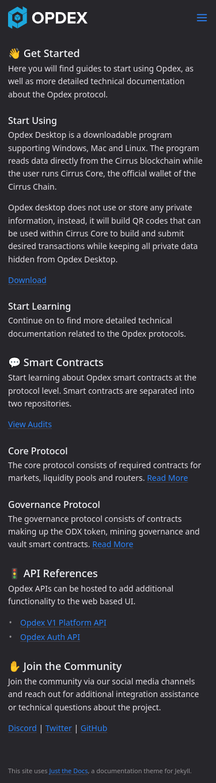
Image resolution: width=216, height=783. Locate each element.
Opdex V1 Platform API (63, 622)
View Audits (30, 424)
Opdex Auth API (50, 636)
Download (27, 279)
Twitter (59, 727)
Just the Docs (68, 770)
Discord (22, 727)
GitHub (94, 727)
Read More (167, 477)
